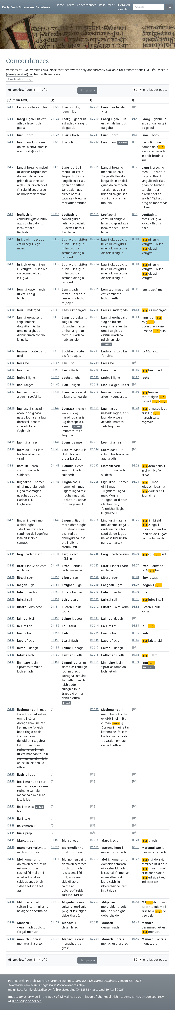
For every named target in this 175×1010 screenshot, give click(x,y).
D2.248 (94, 655)
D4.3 (10, 135)
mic (83, 491)
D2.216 (94, 310)
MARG (116, 723)
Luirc (65, 600)
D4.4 (10, 142)
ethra (76, 698)
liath (20, 745)
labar (104, 232)
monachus (69, 943)
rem (44, 786)
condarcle (119, 397)
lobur (76, 566)
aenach (35, 422)
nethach (73, 671)
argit (32, 331)
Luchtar (67, 351)
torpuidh (68, 176)
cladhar (22, 500)
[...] (161, 147)
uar (28, 185)
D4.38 (10, 709)
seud (104, 534)
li (27, 745)
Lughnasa (108, 408)
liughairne (24, 504)
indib (70, 542)
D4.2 (10, 118)
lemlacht (23, 298)
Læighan (68, 585)
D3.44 (135, 922)
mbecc (35, 239)
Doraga (106, 727)
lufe (20, 592)
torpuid (36, 172)
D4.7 (10, 239)
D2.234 (94, 363)
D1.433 (55, 289)
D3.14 (135, 351)
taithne (79, 185)
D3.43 (135, 902)
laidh (29, 370)
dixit (120, 172)
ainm (37, 662)
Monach (23, 923)
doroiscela (115, 417)
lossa (108, 538)
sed (70, 534)
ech (32, 840)
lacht (80, 298)
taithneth (120, 185)
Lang (65, 167)
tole (27, 807)
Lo (63, 626)
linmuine (80, 676)
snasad (37, 408)
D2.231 (94, 135)
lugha (21, 491)
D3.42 (135, 859)
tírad (78, 458)
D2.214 (94, 239)
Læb (65, 633)
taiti (104, 426)
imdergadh (120, 310)
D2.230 (94, 709)
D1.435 (55, 317)
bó (73, 363)
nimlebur (23, 570)
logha (30, 417)
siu (19, 758)
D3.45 (135, 939)
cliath (39, 450)
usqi (20, 356)
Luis (65, 142)
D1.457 (55, 633)
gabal (78, 119)
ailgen (76, 385)
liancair (22, 392)
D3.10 (135, 239)
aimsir (117, 442)
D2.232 (94, 142)
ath (19, 123)
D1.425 (55, 107)
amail (155, 151)
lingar (21, 520)
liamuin (22, 466)
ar (36, 417)
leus (20, 310)
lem (144, 289)
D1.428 (55, 142)
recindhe (23, 749)
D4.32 (10, 625)
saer (30, 578)
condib (40, 335)
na (18, 194)
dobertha (107, 915)
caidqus (22, 881)
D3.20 (135, 408)
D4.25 (10, 565)
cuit (32, 906)
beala (37, 732)
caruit (36, 392)
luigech (67, 491)
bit (25, 538)
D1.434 (55, 310)
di (69, 881)
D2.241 (94, 599)
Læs (65, 370)
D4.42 (10, 818)
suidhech (23, 475)
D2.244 (94, 625)
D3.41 (135, 847)
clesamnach (25, 927)
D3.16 (135, 370)
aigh (20, 185)
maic (104, 495)
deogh (79, 618)
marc (21, 848)
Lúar (65, 135)
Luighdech (108, 491)
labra (36, 877)
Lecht (66, 378)
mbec (21, 248)
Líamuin (68, 466)
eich (38, 852)
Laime (66, 618)
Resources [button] (106, 5)
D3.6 (134, 142)
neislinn (124, 554)
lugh (44, 417)
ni (63, 244)
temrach (80, 864)
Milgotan (24, 902)
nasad (21, 417)
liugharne (24, 482)
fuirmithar (108, 509)
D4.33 (10, 633)
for (45, 351)
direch (35, 185)
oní (119, 939)
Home (60, 5)
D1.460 (55, 655)
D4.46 (10, 847)
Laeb (104, 633)
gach (27, 239)
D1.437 (55, 363)
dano (76, 450)
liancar (106, 392)
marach (118, 422)
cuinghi (114, 736)
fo (84, 680)
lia (19, 807)
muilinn (22, 852)
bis (40, 351)
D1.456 (55, 625)
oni (79, 939)
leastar (123, 326)
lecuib (25, 763)
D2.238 (94, 554)
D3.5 (134, 135)
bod (27, 151)
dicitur (25, 172)
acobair (66, 413)
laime (21, 618)
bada (20, 732)
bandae (32, 592)
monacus (23, 943)
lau (19, 363)
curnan (106, 723)
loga (74, 417)
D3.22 (135, 465)
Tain (45, 754)
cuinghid (67, 689)
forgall (21, 932)
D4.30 (10, 606)
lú (71, 244)
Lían (104, 385)
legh (37, 244)
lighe (31, 378)
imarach (22, 426)
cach (75, 289)
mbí (64, 525)
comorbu (28, 826)
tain (32, 791)
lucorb (21, 607)
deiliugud (68, 538)
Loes (65, 107)
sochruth (107, 470)
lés (74, 112)
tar (42, 181)
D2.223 (94, 442)
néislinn (67, 559)
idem (65, 112)
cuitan (21, 906)
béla (77, 689)
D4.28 (10, 592)
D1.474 (55, 939)
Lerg (65, 554)
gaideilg (80, 223)
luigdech (147, 486)
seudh (21, 534)
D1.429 (55, 167)
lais (19, 370)
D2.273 (94, 922)
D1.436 (55, 351)
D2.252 (94, 859)
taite (32, 426)
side (64, 881)
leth (31, 655)
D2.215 (94, 289)
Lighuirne (108, 482)
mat (29, 754)
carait (119, 392)
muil (38, 906)
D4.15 (10, 377)
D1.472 (55, 902)
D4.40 (10, 781)
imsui (31, 852)
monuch (32, 932)
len (67, 244)
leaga (122, 525)
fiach (31, 228)
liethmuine (24, 727)
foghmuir (23, 431)
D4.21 (10, 465)
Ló (103, 626)
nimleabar (75, 570)
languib (27, 176)
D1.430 (55, 214)
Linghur (107, 520)
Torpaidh (107, 176)
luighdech (38, 486)
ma (160, 289)
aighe (25, 911)
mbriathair (28, 194)
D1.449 (55, 565)
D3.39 (135, 662)
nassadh (107, 413)
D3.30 (135, 592)
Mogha (113, 495)
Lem (65, 289)
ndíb (65, 340)
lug (64, 422)
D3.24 (135, 481)
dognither (69, 326)
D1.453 (55, 599)
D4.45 (10, 840)
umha (66, 331)
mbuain (106, 203)
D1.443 (55, 442)
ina (159, 529)
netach (112, 671)
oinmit (119, 718)
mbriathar (69, 203)
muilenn (106, 852)
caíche (66, 886)
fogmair (147, 422)
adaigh (71, 190)
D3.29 (135, 584)
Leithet (67, 655)
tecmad (67, 253)
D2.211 (94, 167)
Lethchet (108, 655)
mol (34, 873)
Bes (117, 176)
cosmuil (73, 873)
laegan (22, 585)
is (39, 417)
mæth (66, 294)
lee (38, 745)
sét (124, 194)
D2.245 (94, 633)
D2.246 (94, 370)
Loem (66, 442)
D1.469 (55, 840)
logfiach (23, 215)
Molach (120, 868)
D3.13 (135, 317)
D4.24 (10, 554)
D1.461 (55, 662)
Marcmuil (151, 848)
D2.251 (94, 847)
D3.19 (135, 392)
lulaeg (26, 244)
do (19, 147)
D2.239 (94, 584)
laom (21, 442)
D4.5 (10, 167)
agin (81, 253)
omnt (21, 718)
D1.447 (55, 520)
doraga (22, 723)
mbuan (42, 194)
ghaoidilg (33, 223)
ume (20, 331)
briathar (120, 198)
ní (42, 873)
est (43, 119)
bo (27, 363)
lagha (76, 491)
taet (28, 886)
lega (154, 525)
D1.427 (55, 135)
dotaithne (32, 181)
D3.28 (135, 577)
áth (69, 123)
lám (73, 142)
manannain (24, 795)
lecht (21, 378)
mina (34, 529)
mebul (43, 167)
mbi (153, 520)
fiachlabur (23, 232)
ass (19, 890)
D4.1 (10, 107)
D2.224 (94, 449)
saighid (26, 190)
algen (21, 397)
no (36, 167)
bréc (107, 198)
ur (153, 317)
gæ (120, 585)
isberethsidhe (110, 886)
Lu (63, 239)
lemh (21, 289)
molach (80, 868)
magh (105, 714)
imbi (40, 520)
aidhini (21, 525)
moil (104, 911)
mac (28, 486)
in (46, 147)
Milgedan (69, 902)
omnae (121, 741)
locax (20, 228)
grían (65, 185)
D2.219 (94, 384)
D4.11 (10, 317)
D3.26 (135, 554)
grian (20, 181)
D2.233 (94, 351)
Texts (70, 5)
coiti (119, 351)
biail (32, 618)
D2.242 (94, 606)
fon (24, 454)
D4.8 (10, 264)
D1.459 (55, 618)
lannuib (22, 340)
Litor (65, 566)
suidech (106, 475)
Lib (103, 578)
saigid (65, 198)
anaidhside (111, 877)
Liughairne (70, 482)
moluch (27, 868)
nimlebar (107, 570)
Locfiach (68, 215)
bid (154, 538)
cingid (29, 732)
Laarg (66, 119)
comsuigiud (70, 219)
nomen (42, 142)
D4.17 (10, 392)
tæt (64, 895)
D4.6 (10, 214)
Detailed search (124, 7)
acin (155, 248)
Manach (68, 939)
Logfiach (148, 215)
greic (65, 948)
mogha (36, 491)
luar (20, 135)
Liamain (107, 466)
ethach (28, 671)
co (82, 335)
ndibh (105, 340)
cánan (32, 718)
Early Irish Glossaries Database (26, 7)
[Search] (148, 7)
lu (18, 239)
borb (30, 135)
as (28, 667)
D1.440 (55, 384)
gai (33, 585)
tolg (20, 322)
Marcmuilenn (71, 848)
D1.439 (55, 377)
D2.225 (94, 481)
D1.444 (55, 449)
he (18, 911)
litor (20, 566)
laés (20, 640)
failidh (28, 626)
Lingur (66, 520)
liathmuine (74, 680)
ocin (109, 253)
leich (65, 685)
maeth (40, 289)
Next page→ (87, 90)
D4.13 (10, 363)
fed (115, 504)
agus (20, 223)
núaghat (78, 495)
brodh (156, 156)
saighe (117, 194)
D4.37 (10, 662)
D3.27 (135, 565)
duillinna (107, 529)
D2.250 (94, 840)
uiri (19, 486)
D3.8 (134, 214)
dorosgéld (74, 422)
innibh (123, 538)
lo (18, 626)
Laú (104, 363)
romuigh (81, 667)
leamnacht (113, 294)
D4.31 (10, 618)
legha (30, 525)
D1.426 (55, 118)
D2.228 (94, 577)
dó (77, 915)
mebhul (106, 172)
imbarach (68, 431)
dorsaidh (68, 864)
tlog (104, 322)
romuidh (36, 667)
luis (19, 142)
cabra (27, 786)
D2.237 (94, 465)
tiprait (66, 667)
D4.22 (10, 481)
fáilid (72, 626)
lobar (115, 566)
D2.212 (94, 214)
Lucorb (67, 607)
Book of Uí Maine (60, 997)
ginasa (36, 413)
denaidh (106, 745)
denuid (66, 698)
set (34, 190)
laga (157, 486)
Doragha (68, 676)
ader (163, 151)
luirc (20, 600)
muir (40, 749)
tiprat (105, 667)
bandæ (77, 592)
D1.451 (55, 584)
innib (31, 538)
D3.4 (134, 118)
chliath (105, 454)
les (45, 107)
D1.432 (55, 239)
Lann (65, 317)
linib (35, 176)
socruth (67, 470)
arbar (65, 458)
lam (28, 142)
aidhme (73, 525)
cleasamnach (110, 927)
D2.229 (94, 662)
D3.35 (135, 633)
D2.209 (94, 107)
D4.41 (10, 806)
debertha (68, 915)
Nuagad (107, 500)
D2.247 (94, 618)
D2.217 (94, 317)
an (72, 886)
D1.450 (55, 577)
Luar (104, 135)
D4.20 (10, 449)
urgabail (78, 317)
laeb (20, 633)
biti (64, 542)
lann (20, 317)
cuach (31, 335)
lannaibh (115, 340)
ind (34, 886)
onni (35, 939)
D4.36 (10, 655)
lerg (20, 554)
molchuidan (109, 906)
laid (159, 370)
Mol (20, 859)
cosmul (22, 873)
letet (21, 655)
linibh (117, 181)
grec (125, 943)
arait (20, 151)
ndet (44, 185)
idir (38, 107)
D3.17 (135, 377)
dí (121, 877)
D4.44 (10, 833)
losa (20, 538)
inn (103, 890)
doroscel (23, 422)
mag (43, 710)
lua (19, 833)
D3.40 (135, 840)
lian (20, 385)
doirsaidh (23, 864)
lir (46, 758)
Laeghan (107, 585)
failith (112, 626)
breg (30, 167)
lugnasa (23, 408)
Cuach (76, 335)
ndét (74, 194)
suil (29, 600)
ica (38, 454)
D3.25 (135, 520)
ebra (33, 147)
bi (37, 881)
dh (41, 881)
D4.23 (10, 520)
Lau (104, 239)
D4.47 (10, 859)
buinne (30, 322)
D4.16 (10, 384)
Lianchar (68, 392)
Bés (78, 176)
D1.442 (55, 408)
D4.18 (10, 408)
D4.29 (10, 599)
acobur (22, 413)
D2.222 (94, 408)
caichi (113, 881)
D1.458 (55, 370)
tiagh (33, 520)
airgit (76, 331)
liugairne (75, 504)
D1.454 (55, 606)
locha (65, 611)
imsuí (116, 852)
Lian (65, 385)
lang (20, 167)
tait (124, 886)
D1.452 (55, 592)
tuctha (122, 714)
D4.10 (10, 310)
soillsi (31, 107)
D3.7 (134, 167)
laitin (43, 219)
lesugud (78, 244)
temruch (36, 864)
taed (162, 877)
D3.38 (135, 655)
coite (34, 351)
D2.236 (94, 377)
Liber (65, 578)
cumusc (22, 542)
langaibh (107, 181)
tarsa (20, 714)
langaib (67, 181)
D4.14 (10, 370)
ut (38, 119)
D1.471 (55, 859)
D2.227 (94, 565)
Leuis (105, 310)
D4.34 (10, 640)
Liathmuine (109, 710)
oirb (78, 607)
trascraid (68, 693)
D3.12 (135, 310)
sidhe (28, 877)
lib (20, 578)
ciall (41, 176)
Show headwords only (20, 79)
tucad (29, 714)
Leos (20, 107)
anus (32, 881)
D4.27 (10, 584)
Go (169, 7)
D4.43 (10, 825)
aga (103, 458)
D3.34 (135, 625)
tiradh (21, 458)
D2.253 (94, 902)
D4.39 (10, 774)
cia (77, 248)
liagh (119, 509)
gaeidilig (120, 223)
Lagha (120, 491)
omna (79, 693)
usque (76, 356)
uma (104, 331)
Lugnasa (68, 408)
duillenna (71, 529)
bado (72, 685)
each (76, 840)
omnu (34, 736)
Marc (65, 840)
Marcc (21, 840)
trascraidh (108, 741)
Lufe (65, 592)
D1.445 (55, 465)
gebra (36, 786)
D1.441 (55, 392)
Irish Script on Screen (26, 1001)
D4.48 (10, 902)
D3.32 (135, 606)
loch (20, 671)
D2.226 (94, 520)
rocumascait (113, 542)
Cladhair (107, 504)
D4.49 (10, 922)
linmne (23, 662)
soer (115, 578)
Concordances (86, 5)
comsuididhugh (111, 219)
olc (71, 239)
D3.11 (135, 289)
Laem (105, 450)
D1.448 (55, 554)
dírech (66, 194)
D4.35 (10, 647)
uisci (109, 356)
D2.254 (94, 939)
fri (18, 190)
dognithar (108, 326)
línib (75, 181)
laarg (21, 119)
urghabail (118, 317)
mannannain (30, 758)
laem (21, 450)
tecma (123, 248)
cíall (81, 181)
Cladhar (81, 500)
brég (76, 167)
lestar (82, 326)
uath (32, 745)
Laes (104, 370)
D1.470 (55, 847)
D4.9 (10, 289)
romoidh (120, 667)
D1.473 (55, 922)
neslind (37, 554)
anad (20, 877)
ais (115, 890)
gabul (32, 119)
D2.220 (94, 392)
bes (44, 172)
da (24, 123)
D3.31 (135, 599)
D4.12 (10, 351)
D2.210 (94, 118)
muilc (65, 852)
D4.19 (10, 442)
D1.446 (55, 481)
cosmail (109, 873)
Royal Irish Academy (117, 997)
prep (28, 833)
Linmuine (68, 662)
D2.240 (94, 592)
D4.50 (10, 939)
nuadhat (23, 495)
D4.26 (10, 577)
